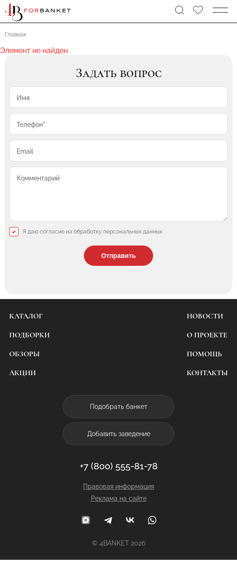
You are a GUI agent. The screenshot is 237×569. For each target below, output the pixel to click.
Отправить (118, 265)
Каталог (25, 325)
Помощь (204, 363)
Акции (22, 382)
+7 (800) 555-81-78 (119, 475)
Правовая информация (118, 495)
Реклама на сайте (119, 507)
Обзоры (24, 363)
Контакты (207, 382)
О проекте (207, 344)
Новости (205, 325)
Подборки (29, 344)
